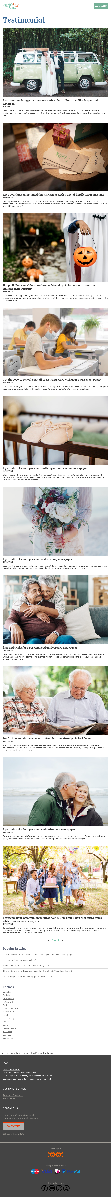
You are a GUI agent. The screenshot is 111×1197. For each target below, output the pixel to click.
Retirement (8, 1002)
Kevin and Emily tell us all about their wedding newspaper (29, 966)
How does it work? (11, 1069)
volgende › (62, 940)
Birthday (7, 995)
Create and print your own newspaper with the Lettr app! (28, 977)
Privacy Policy (9, 1099)
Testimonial (8, 1038)
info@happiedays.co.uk (22, 1115)
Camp (5, 1025)
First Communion (10, 1009)
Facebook (44, 1188)
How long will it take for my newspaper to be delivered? (28, 1076)
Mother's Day (9, 1012)
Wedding (7, 992)
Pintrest (59, 1188)
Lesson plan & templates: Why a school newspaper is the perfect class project (38, 955)
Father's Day (8, 1019)
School (6, 1022)
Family (6, 1015)
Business (7, 1035)
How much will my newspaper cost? (19, 1073)
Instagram (66, 1188)
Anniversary (8, 999)
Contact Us (13, 1126)
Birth (5, 1005)
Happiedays (11, 5)
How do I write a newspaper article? (19, 960)
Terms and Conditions (13, 1095)
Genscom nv (35, 1118)
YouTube (52, 1188)
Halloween (7, 1032)
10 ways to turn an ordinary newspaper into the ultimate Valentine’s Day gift (37, 971)
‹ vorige (48, 940)
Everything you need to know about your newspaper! (27, 1079)
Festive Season (9, 1028)
